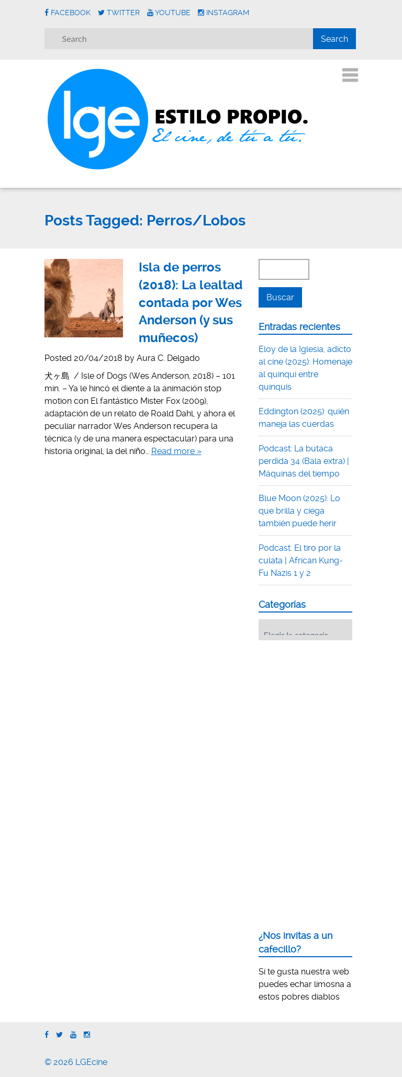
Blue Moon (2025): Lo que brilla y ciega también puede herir (299, 510)
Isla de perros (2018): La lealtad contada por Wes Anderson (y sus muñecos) (191, 302)
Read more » (176, 451)
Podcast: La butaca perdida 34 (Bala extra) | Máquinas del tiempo (304, 461)
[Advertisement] (330, 713)
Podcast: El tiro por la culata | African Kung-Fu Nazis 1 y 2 (301, 560)
